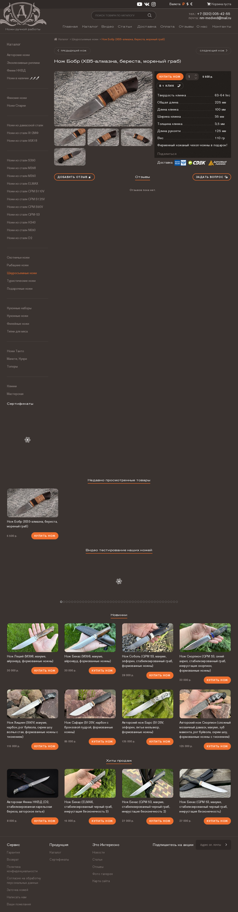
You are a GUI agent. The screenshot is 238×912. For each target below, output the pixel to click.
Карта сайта (101, 881)
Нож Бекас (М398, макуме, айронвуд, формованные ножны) (87, 658)
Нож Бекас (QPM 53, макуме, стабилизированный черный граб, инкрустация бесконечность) (203, 806)
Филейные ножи (18, 324)
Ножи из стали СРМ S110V (25, 191)
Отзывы (186, 26)
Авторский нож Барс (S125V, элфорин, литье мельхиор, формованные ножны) (143, 727)
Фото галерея (102, 874)
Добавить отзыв (74, 177)
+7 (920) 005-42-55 (213, 13)
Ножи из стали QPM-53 (23, 214)
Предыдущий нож (72, 50)
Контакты (221, 26)
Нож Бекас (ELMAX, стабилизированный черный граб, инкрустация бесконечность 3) (88, 806)
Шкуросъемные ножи (22, 273)
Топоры (12, 366)
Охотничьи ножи (18, 257)
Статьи (125, 26)
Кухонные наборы (19, 308)
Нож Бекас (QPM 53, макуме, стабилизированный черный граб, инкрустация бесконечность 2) (146, 806)
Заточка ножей (17, 890)
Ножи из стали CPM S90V (25, 207)
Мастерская (15, 394)
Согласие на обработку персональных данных (24, 880)
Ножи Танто (15, 351)
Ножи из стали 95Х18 (22, 141)
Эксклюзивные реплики (23, 63)
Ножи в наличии (23, 78)
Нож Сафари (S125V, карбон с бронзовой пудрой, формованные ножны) (88, 727)
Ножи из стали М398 (21, 168)
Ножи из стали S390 (21, 160)
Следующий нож (214, 50)
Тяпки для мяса (17, 331)
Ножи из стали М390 (21, 176)
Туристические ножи (21, 281)
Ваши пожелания (19, 904)
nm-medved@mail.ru (215, 18)
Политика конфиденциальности (22, 869)
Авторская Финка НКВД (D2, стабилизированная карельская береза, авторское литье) (29, 806)
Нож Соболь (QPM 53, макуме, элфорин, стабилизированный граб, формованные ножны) (147, 661)
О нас (201, 26)
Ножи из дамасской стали (25, 125)
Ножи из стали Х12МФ (23, 133)
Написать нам (17, 897)
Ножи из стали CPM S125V (26, 199)
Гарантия (13, 852)
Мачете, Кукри (17, 359)
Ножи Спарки (16, 105)
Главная (70, 26)
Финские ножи (17, 98)
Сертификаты (59, 859)
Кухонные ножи (17, 316)
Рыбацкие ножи (18, 265)
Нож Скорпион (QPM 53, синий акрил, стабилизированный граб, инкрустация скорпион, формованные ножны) (202, 663)
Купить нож (169, 76)
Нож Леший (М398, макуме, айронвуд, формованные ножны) (30, 658)
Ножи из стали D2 (19, 238)
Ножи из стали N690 (21, 230)
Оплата (167, 26)
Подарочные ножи (19, 289)
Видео (107, 26)
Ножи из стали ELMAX (22, 183)
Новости (98, 852)
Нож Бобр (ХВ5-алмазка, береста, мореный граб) (32, 523)
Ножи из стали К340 (21, 222)
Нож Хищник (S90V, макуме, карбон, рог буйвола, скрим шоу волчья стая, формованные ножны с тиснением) (32, 729)
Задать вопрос (212, 177)
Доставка (147, 26)
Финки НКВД (16, 70)
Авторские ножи (18, 55)
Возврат (13, 859)
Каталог (90, 26)
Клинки (12, 386)
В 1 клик (170, 85)
